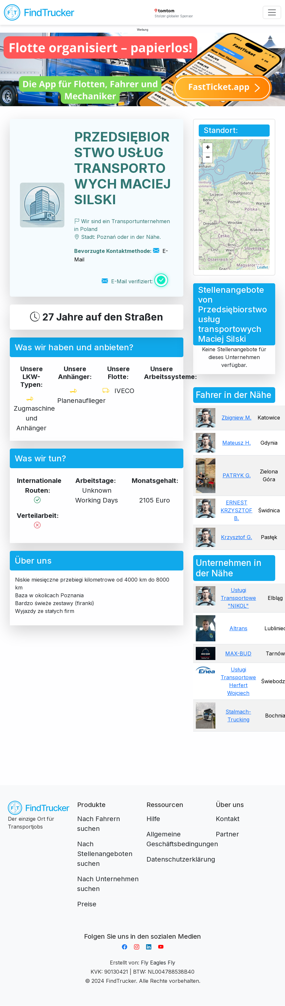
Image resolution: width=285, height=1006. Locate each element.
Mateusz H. (236, 442)
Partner (227, 834)
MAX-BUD (238, 653)
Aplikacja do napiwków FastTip (142, 928)
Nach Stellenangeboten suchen (104, 853)
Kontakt (228, 819)
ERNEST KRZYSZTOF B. (236, 510)
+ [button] (208, 148)
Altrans (238, 628)
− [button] (208, 158)
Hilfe (153, 819)
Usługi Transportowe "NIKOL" (238, 598)
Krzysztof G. (236, 537)
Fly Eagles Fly (158, 962)
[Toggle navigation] (272, 12)
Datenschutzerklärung (180, 859)
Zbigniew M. (236, 417)
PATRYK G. (237, 475)
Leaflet (262, 267)
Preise (86, 904)
